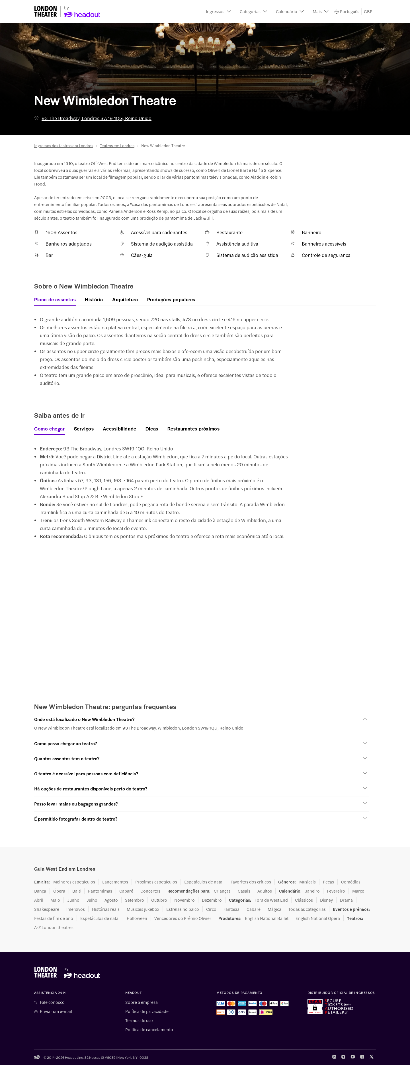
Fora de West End (271, 900)
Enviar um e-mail (56, 1011)
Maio (55, 900)
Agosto (111, 900)
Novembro (184, 900)
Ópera (59, 891)
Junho (73, 900)
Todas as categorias (307, 909)
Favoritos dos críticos (251, 882)
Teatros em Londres (117, 145)
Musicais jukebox (143, 909)
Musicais (307, 882)
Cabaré (126, 891)
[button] (218, 11)
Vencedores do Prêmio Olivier (182, 918)
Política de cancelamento (149, 1029)
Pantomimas (100, 891)
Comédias (350, 882)
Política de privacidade (147, 1011)
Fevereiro (336, 891)
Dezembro (212, 900)
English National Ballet (266, 918)
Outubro (159, 900)
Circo (211, 909)
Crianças (222, 891)
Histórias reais (106, 909)
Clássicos (304, 900)
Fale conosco (52, 1002)
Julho (92, 900)
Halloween (137, 918)
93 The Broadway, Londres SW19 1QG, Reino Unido (92, 118)
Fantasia (231, 909)
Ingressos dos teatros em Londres (63, 145)
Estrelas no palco (182, 909)
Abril (38, 900)
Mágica (274, 909)
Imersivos (75, 909)
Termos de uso (139, 1020)
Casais (244, 891)
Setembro (134, 900)
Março (358, 891)
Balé (76, 891)
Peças (328, 882)
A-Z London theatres (53, 927)
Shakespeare (46, 909)
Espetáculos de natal (204, 882)
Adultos (264, 891)
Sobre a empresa (141, 1002)
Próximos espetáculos (156, 882)
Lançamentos (115, 882)
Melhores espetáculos (74, 882)
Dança (40, 891)
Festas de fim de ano (53, 918)
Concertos (150, 891)
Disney (326, 900)
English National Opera (318, 918)
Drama (346, 900)
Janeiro (312, 891)
